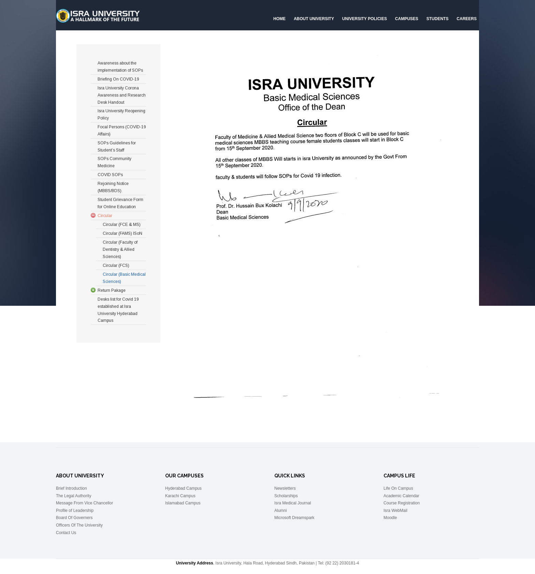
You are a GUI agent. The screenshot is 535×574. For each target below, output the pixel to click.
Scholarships (286, 495)
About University (314, 18)
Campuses (406, 18)
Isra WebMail (395, 510)
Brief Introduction (71, 488)
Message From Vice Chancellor (84, 503)
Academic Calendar (401, 495)
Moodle (390, 517)
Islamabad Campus (182, 503)
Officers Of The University (79, 525)
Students (437, 18)
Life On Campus (398, 488)
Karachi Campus (180, 495)
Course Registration (402, 503)
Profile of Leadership (74, 510)
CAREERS (467, 18)
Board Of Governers (74, 517)
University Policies (364, 18)
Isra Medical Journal (292, 503)
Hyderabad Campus (183, 488)
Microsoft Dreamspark (294, 517)
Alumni (280, 510)
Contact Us (66, 532)
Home (279, 18)
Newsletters (285, 488)
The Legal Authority (73, 495)
